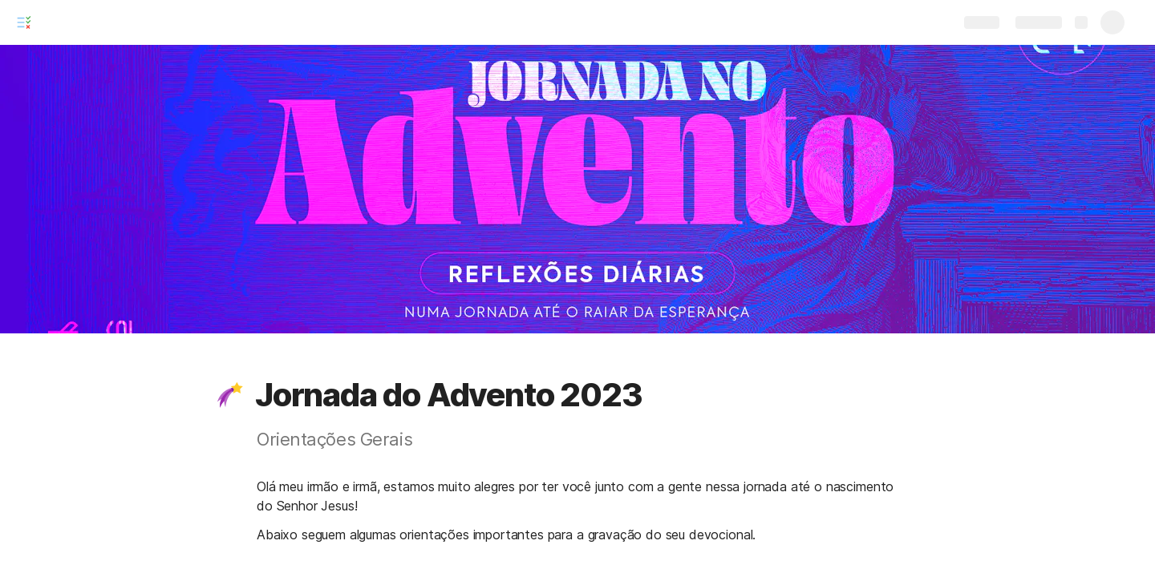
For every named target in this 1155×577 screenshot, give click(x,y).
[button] (230, 395)
